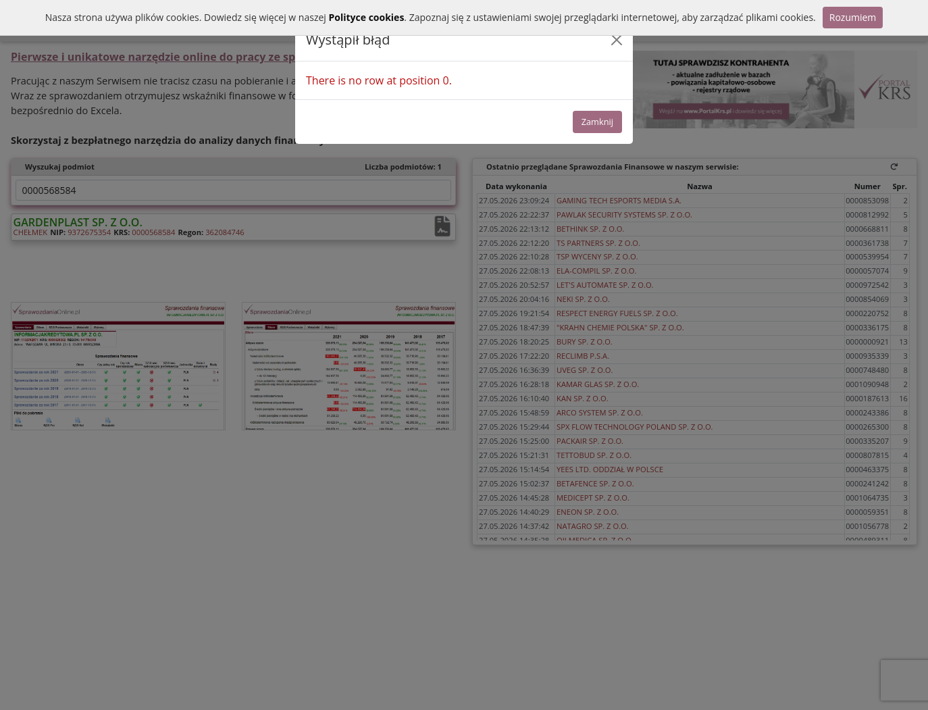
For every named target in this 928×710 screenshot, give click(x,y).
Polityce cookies (366, 17)
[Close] (616, 40)
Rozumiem (853, 17)
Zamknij (597, 122)
